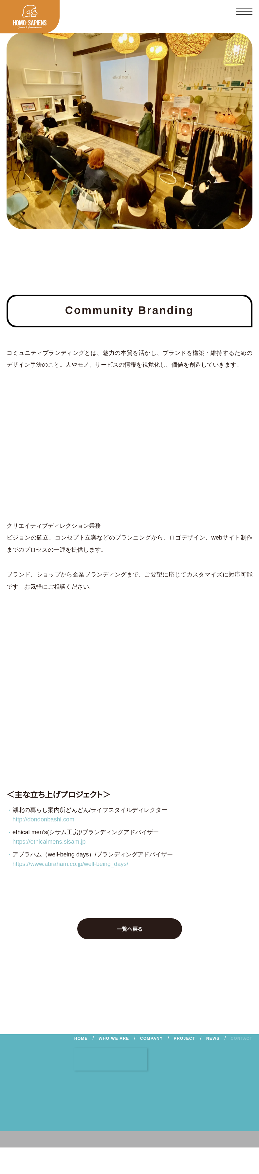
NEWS (212, 1038)
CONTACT (241, 1038)
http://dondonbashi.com (48, 819)
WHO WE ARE (115, 1038)
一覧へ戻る (115, 929)
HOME (83, 1038)
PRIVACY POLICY (113, 1155)
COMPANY (152, 1038)
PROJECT (184, 1038)
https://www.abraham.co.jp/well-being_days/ (79, 864)
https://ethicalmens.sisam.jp (54, 841)
